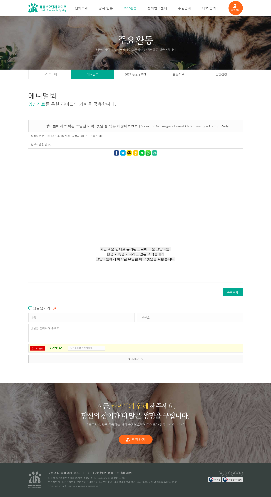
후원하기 (235, 8)
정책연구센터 (157, 8)
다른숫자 (37, 348)
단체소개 (81, 8)
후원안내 (184, 8)
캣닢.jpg (46, 144)
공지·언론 (106, 8)
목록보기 (232, 292)
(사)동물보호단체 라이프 (47, 7)
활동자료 (178, 74)
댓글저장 (135, 359)
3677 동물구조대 (136, 74)
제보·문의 (209, 8)
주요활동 (130, 8)
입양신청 (221, 74)
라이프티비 (50, 74)
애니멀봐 (93, 74)
